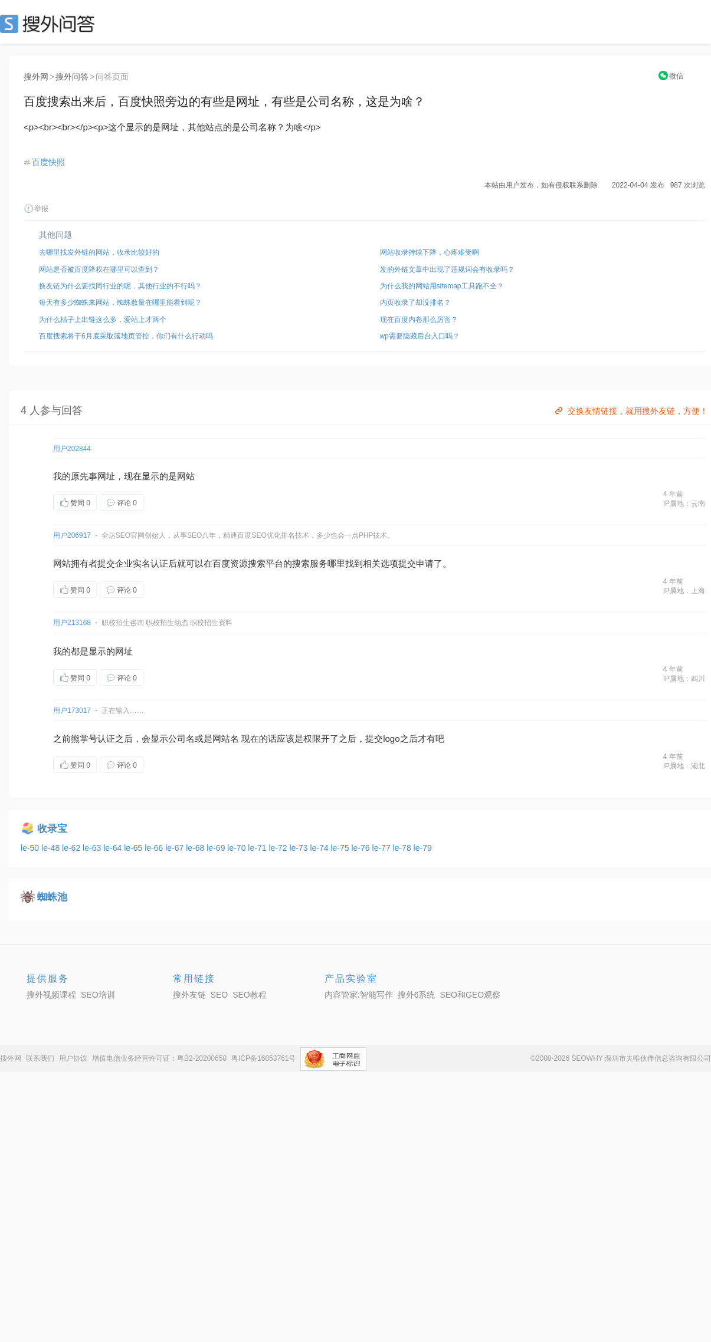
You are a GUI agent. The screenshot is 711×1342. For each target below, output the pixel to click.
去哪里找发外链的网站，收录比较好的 (99, 252)
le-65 (134, 848)
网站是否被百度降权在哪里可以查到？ (99, 269)
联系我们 (40, 1058)
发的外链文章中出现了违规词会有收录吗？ (447, 269)
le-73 (299, 848)
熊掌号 (84, 739)
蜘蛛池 (52, 897)
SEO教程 (249, 994)
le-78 (403, 848)
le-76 (362, 848)
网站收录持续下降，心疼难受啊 (429, 252)
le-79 (423, 848)
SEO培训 (98, 994)
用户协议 (73, 1058)
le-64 (113, 848)
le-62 (72, 848)
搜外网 (36, 76)
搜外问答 (72, 76)
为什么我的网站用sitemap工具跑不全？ (442, 286)
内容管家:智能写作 (359, 994)
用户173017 (72, 710)
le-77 (382, 848)
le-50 (31, 848)
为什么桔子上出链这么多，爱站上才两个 (102, 319)
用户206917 (72, 535)
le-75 (340, 848)
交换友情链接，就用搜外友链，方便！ (630, 411)
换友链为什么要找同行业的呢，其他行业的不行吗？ (120, 286)
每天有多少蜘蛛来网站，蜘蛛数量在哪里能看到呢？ (120, 302)
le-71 (258, 848)
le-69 (217, 848)
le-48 (51, 848)
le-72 (278, 848)
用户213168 (72, 623)
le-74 (320, 848)
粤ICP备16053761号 (263, 1058)
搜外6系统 (416, 994)
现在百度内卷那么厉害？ (419, 319)
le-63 (93, 848)
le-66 (155, 848)
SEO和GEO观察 (470, 994)
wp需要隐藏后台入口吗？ (420, 336)
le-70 (237, 848)
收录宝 (52, 828)
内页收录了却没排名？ (415, 302)
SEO (50, 23)
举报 (36, 209)
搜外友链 (189, 994)
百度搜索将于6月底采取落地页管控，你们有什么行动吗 (126, 336)
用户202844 (72, 449)
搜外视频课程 (51, 994)
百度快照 (48, 162)
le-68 (196, 848)
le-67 (175, 848)
